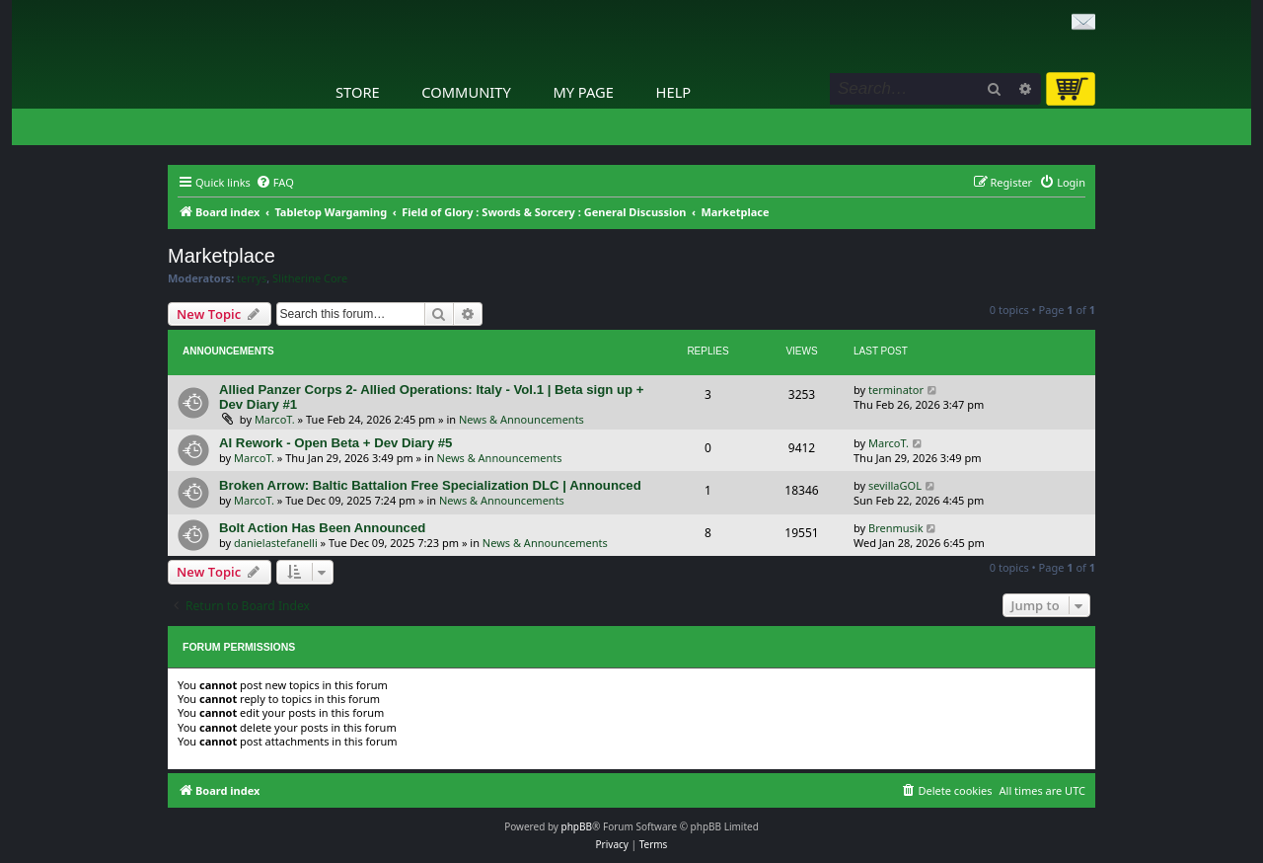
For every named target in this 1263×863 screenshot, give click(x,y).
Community (465, 92)
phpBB (576, 826)
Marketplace (221, 256)
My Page (583, 92)
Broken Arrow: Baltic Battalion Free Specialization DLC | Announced (430, 485)
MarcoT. (275, 419)
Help (674, 92)
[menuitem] (275, 183)
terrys (251, 278)
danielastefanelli (276, 542)
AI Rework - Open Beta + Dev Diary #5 (335, 442)
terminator (896, 389)
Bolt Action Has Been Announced (322, 527)
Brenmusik (896, 527)
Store (357, 92)
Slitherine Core (309, 278)
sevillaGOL (895, 485)
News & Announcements (521, 419)
